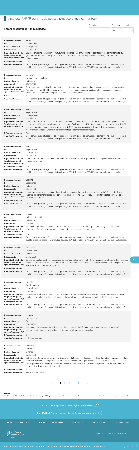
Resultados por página (123, 28)
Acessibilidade (123, 423)
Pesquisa (100, 28)
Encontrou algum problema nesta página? (69, 405)
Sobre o (58, 423)
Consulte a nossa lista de (69, 413)
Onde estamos (99, 423)
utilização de (100, 446)
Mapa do (25, 423)
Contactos (77, 423)
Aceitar (130, 446)
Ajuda (42, 423)
